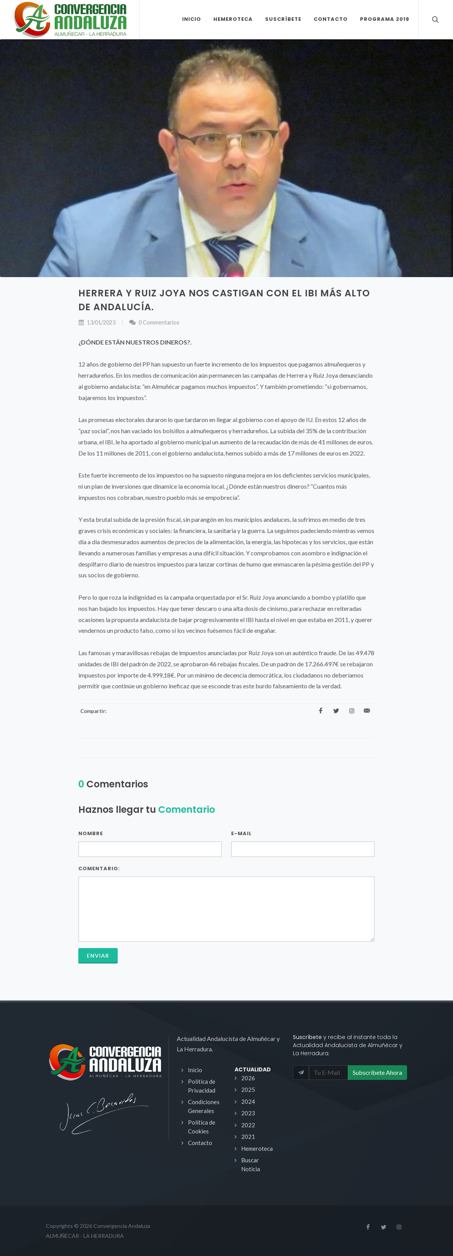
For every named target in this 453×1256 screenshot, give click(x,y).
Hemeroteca (257, 1148)
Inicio (195, 1069)
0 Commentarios (154, 322)
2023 (248, 1113)
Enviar (98, 955)
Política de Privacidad (201, 1086)
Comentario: (99, 868)
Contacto (200, 1142)
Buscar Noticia (250, 1164)
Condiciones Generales (204, 1106)
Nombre (90, 833)
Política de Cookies (201, 1127)
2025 (248, 1089)
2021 (248, 1136)
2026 (248, 1077)
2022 (248, 1124)
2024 (248, 1101)
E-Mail (241, 833)
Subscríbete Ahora (377, 1072)
